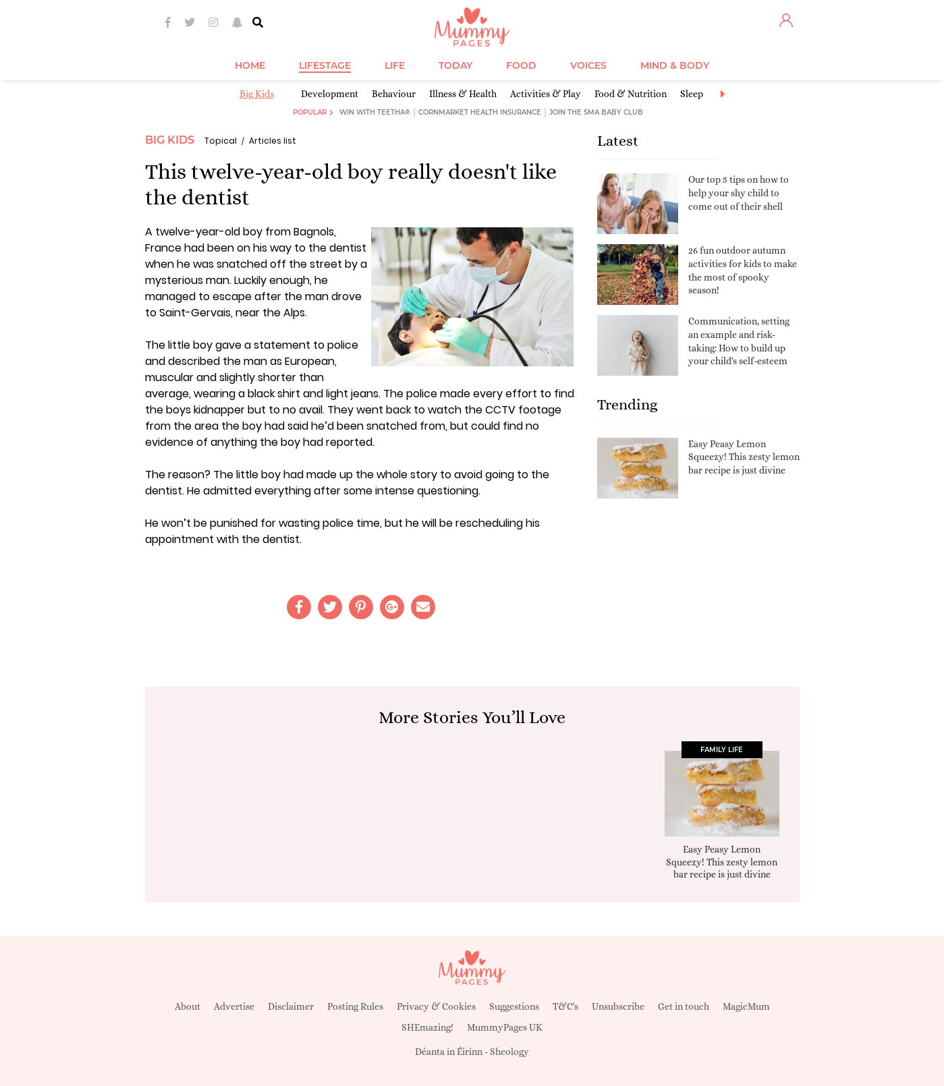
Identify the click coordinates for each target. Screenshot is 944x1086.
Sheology (509, 1051)
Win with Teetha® (374, 112)
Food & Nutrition (630, 93)
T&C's (565, 1006)
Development (329, 93)
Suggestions (514, 1006)
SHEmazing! (427, 1027)
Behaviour (394, 93)
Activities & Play (545, 93)
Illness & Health (463, 93)
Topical (220, 140)
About (187, 1006)
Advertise (234, 1006)
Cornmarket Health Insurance (479, 112)
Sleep (691, 93)
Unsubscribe (618, 1006)
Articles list (272, 140)
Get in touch (683, 1006)
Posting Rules (355, 1006)
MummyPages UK (505, 1027)
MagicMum (746, 1006)
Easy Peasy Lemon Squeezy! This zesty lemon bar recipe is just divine (744, 457)
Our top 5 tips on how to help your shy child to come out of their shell (738, 192)
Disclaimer (291, 1006)
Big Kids (257, 93)
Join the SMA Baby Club (596, 112)
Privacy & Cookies (436, 1006)
